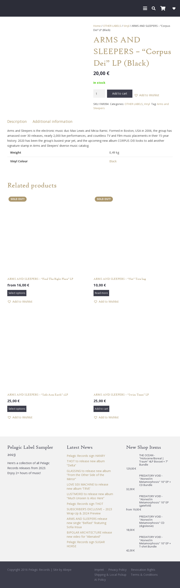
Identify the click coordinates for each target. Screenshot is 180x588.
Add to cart (119, 93)
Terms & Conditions (144, 575)
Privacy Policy (117, 570)
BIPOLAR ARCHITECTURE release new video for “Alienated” (89, 534)
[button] (145, 8)
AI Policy (100, 580)
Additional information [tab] (53, 121)
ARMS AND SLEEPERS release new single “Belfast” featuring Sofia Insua (87, 523)
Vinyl (126, 26)
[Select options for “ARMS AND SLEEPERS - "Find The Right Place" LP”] (16, 293)
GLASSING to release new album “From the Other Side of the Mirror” (89, 475)
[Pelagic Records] (9, 8)
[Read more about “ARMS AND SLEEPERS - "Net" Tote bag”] (101, 293)
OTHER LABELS (112, 26)
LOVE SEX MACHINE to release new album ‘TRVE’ (87, 486)
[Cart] (163, 8)
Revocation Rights (143, 570)
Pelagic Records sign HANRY (86, 456)
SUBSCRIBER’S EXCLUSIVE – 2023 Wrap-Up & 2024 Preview (89, 511)
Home (97, 26)
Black (113, 161)
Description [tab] (17, 121)
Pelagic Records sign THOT (85, 504)
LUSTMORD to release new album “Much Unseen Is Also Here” (90, 496)
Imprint (99, 570)
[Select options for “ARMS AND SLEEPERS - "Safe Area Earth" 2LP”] (16, 409)
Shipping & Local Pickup (110, 575)
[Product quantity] (99, 94)
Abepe (67, 570)
